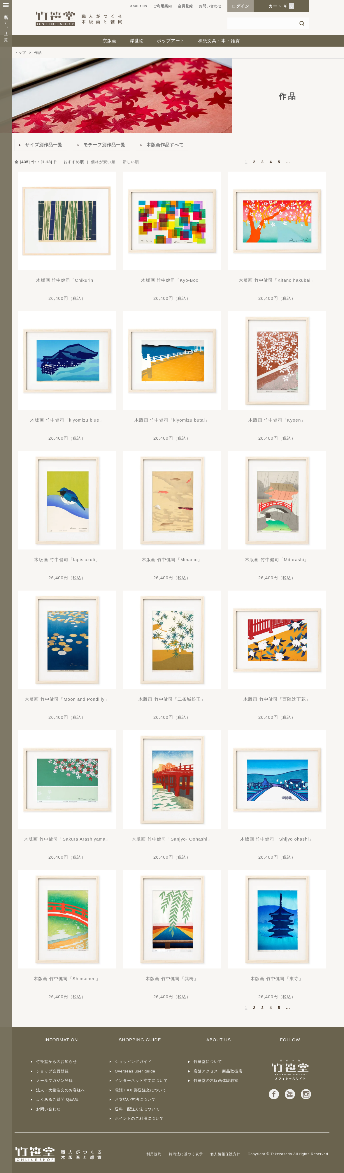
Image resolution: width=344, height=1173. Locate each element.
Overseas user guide (135, 1071)
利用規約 (154, 1154)
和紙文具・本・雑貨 (219, 40)
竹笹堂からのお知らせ (56, 1061)
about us (138, 6)
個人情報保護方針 (225, 1154)
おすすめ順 (74, 162)
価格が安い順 (103, 162)
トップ (20, 53)
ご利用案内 (162, 6)
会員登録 (185, 6)
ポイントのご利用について (139, 1118)
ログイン (240, 6)
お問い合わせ (210, 6)
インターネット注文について (141, 1080)
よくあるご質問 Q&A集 (57, 1099)
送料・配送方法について (137, 1109)
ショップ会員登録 (52, 1071)
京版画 (110, 40)
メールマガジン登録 (54, 1080)
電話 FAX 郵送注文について (140, 1090)
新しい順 (131, 162)
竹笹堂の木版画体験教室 (216, 1080)
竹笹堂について (208, 1061)
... (288, 162)
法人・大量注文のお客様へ (60, 1090)
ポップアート (171, 40)
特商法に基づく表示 (186, 1154)
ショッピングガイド (133, 1061)
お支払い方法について (135, 1099)
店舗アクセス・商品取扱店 (218, 1071)
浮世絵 (137, 40)
